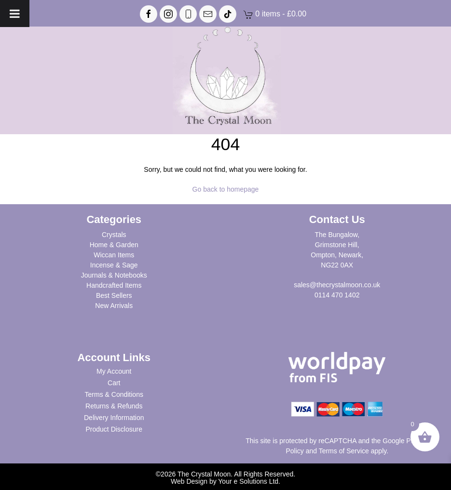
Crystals (114, 234)
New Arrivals (114, 305)
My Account (113, 371)
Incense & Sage (114, 265)
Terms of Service (344, 451)
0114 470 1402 (336, 295)
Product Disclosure (114, 429)
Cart (114, 383)
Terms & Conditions (114, 394)
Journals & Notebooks (114, 275)
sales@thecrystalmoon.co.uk (337, 285)
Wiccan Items (114, 255)
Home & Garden (114, 245)
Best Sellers (114, 295)
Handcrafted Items (113, 285)
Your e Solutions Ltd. (249, 481)
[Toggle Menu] (14, 13)
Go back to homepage (225, 189)
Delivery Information (114, 417)
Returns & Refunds (113, 406)
